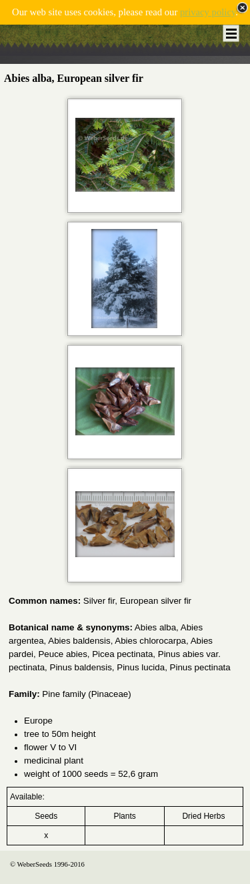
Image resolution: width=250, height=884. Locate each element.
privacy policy (207, 12)
